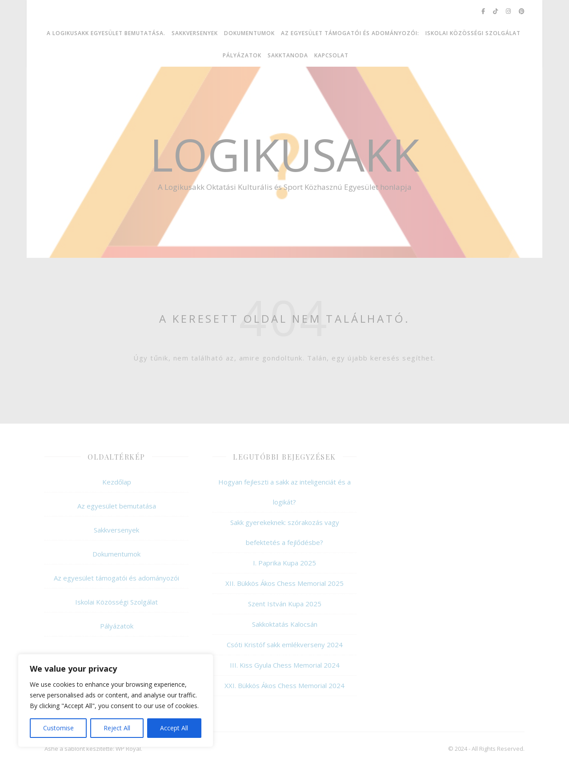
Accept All (174, 728)
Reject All (117, 728)
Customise (58, 728)
